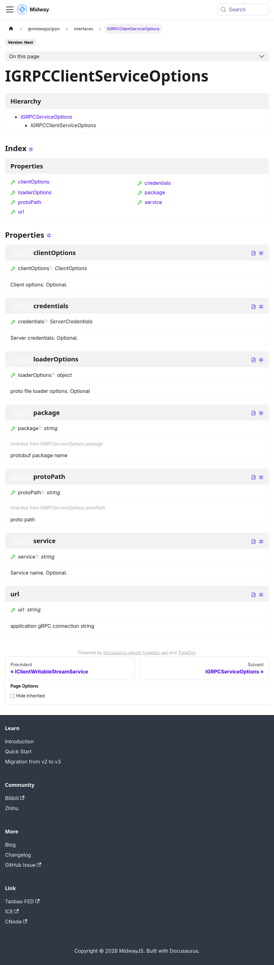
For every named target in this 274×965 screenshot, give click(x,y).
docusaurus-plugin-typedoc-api (135, 652)
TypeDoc (187, 652)
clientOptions (30, 182)
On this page (24, 56)
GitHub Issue (23, 865)
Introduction (19, 741)
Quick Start (18, 751)
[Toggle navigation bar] (10, 9)
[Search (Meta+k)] (243, 9)
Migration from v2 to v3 (33, 761)
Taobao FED (22, 901)
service (149, 202)
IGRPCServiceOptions (46, 117)
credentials (154, 183)
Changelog (18, 855)
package (151, 192)
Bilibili (15, 798)
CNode (16, 921)
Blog (10, 845)
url (17, 211)
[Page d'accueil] (11, 29)
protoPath (25, 202)
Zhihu (11, 808)
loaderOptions (30, 192)
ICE (12, 911)
